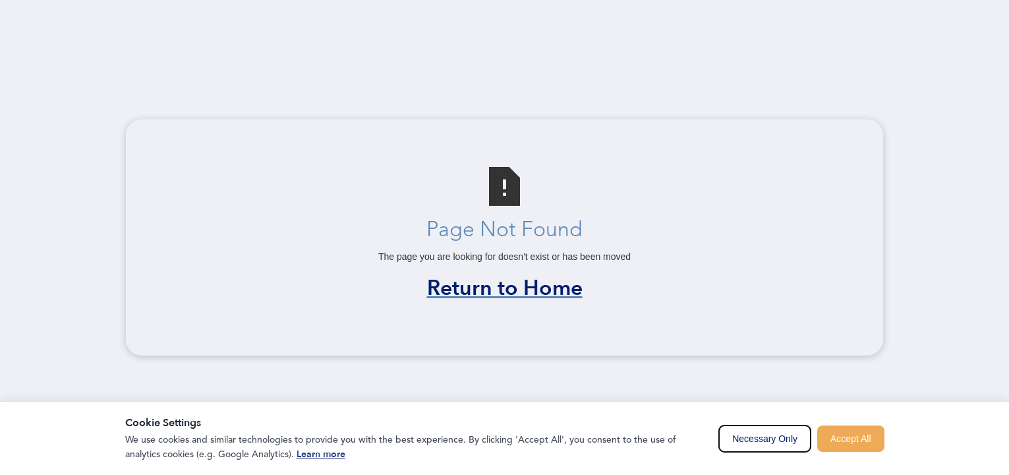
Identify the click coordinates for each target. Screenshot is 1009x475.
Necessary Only (764, 438)
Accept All (850, 438)
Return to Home (505, 288)
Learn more (321, 454)
